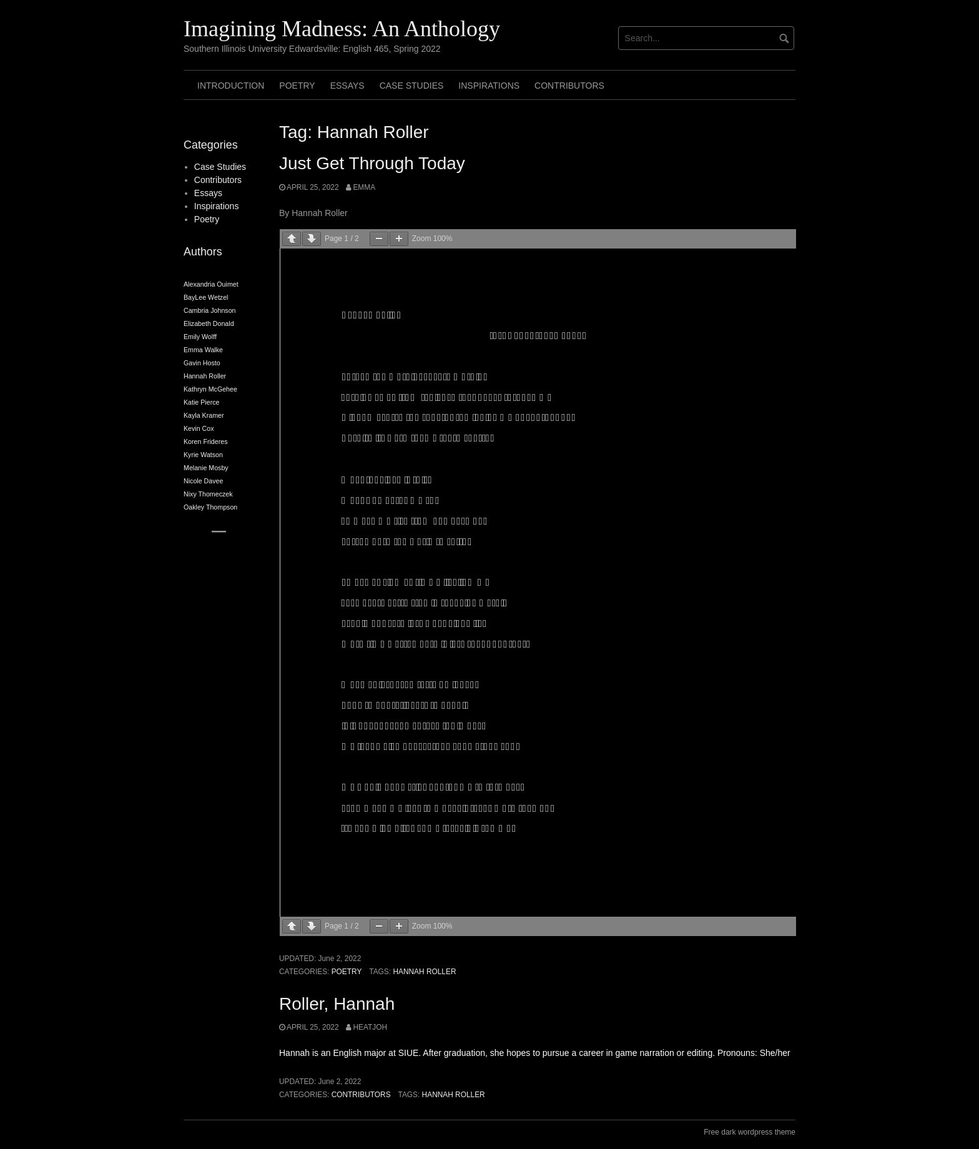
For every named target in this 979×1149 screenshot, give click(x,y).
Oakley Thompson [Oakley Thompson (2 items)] (210, 507)
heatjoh (370, 1027)
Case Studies (412, 86)
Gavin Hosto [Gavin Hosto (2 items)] (202, 363)
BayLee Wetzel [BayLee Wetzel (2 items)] (206, 297)
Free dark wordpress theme (749, 1132)
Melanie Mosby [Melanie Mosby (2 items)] (206, 467)
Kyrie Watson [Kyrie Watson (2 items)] (203, 454)
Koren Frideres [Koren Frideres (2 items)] (205, 441)
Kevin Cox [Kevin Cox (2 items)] (199, 428)
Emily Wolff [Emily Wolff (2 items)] (200, 336)
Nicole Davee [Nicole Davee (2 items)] (203, 481)
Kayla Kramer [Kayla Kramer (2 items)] (204, 415)
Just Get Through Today (372, 163)
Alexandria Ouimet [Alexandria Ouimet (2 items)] (211, 284)
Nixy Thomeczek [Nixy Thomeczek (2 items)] (208, 494)
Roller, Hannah (337, 1003)
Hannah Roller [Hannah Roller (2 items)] (205, 376)
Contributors (569, 86)
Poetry (297, 86)
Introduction (230, 86)
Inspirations (488, 86)
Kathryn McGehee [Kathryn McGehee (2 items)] (210, 389)
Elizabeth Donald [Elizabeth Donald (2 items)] (209, 323)
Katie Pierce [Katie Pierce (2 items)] (201, 402)
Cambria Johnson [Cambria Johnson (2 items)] (210, 310)
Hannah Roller (424, 971)
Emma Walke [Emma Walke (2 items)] (203, 349)
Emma (364, 187)
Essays (347, 86)
